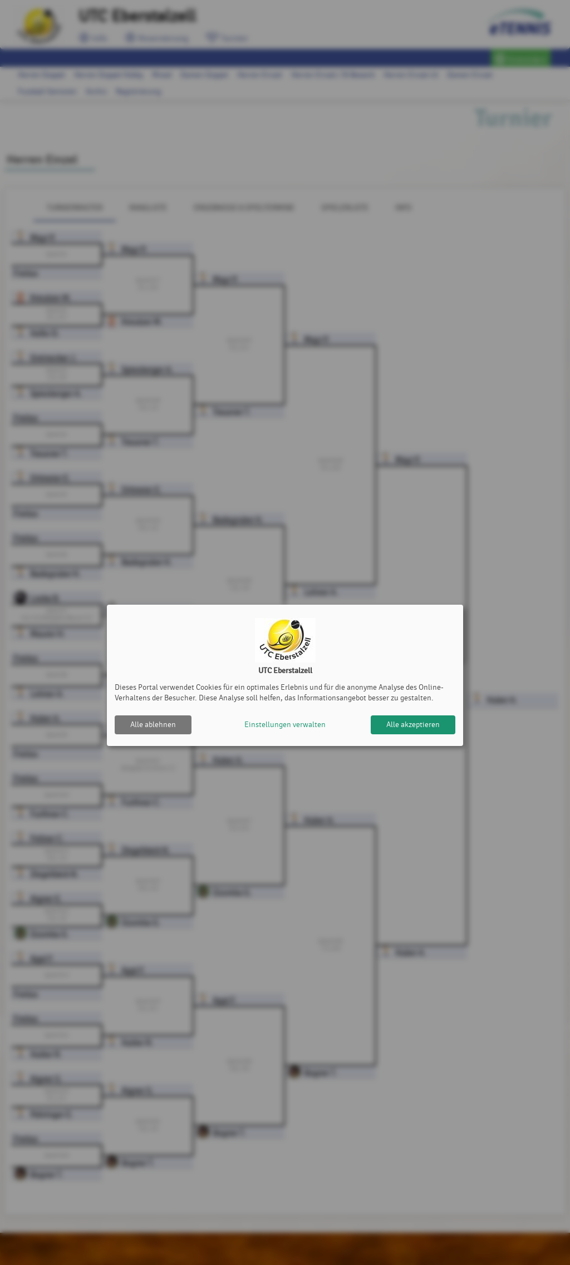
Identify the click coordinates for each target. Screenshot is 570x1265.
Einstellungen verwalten (285, 724)
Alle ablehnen (153, 724)
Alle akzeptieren (413, 724)
